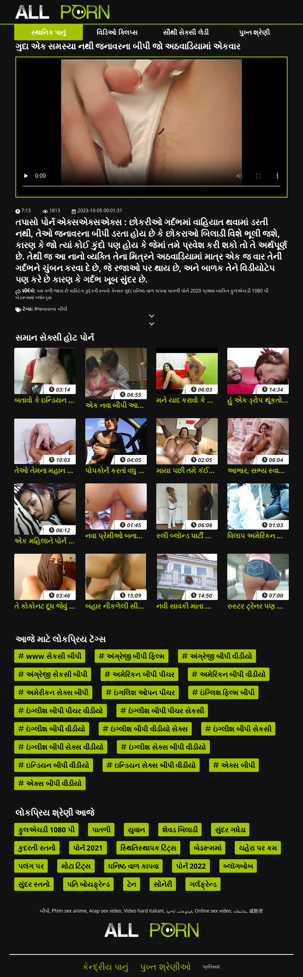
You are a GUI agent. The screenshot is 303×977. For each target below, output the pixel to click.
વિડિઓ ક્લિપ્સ (117, 32)
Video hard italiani (144, 910)
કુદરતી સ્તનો (97, 290)
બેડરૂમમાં (24, 297)
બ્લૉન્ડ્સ (43, 297)
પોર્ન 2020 (191, 290)
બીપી (44, 910)
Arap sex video (105, 910)
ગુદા (128, 290)
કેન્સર (117, 290)
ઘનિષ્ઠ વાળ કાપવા (149, 290)
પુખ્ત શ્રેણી (254, 32)
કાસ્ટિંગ (76, 290)
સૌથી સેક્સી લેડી (186, 32)
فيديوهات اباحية (179, 910)
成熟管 (256, 910)
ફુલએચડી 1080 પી (249, 290)
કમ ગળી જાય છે (52, 290)
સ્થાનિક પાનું (48, 32)
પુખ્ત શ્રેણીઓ (165, 966)
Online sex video (213, 910)
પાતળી (174, 290)
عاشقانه (240, 910)
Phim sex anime (69, 910)
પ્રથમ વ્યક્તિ (215, 290)
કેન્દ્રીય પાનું (105, 966)
